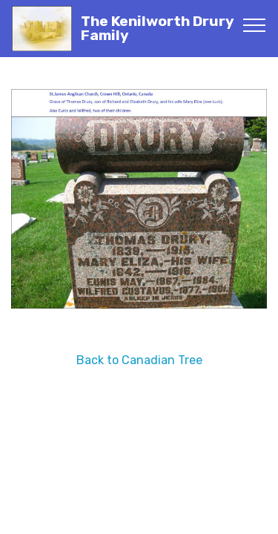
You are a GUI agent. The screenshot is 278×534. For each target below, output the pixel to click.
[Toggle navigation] (254, 24)
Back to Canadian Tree (139, 360)
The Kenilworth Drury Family (157, 28)
